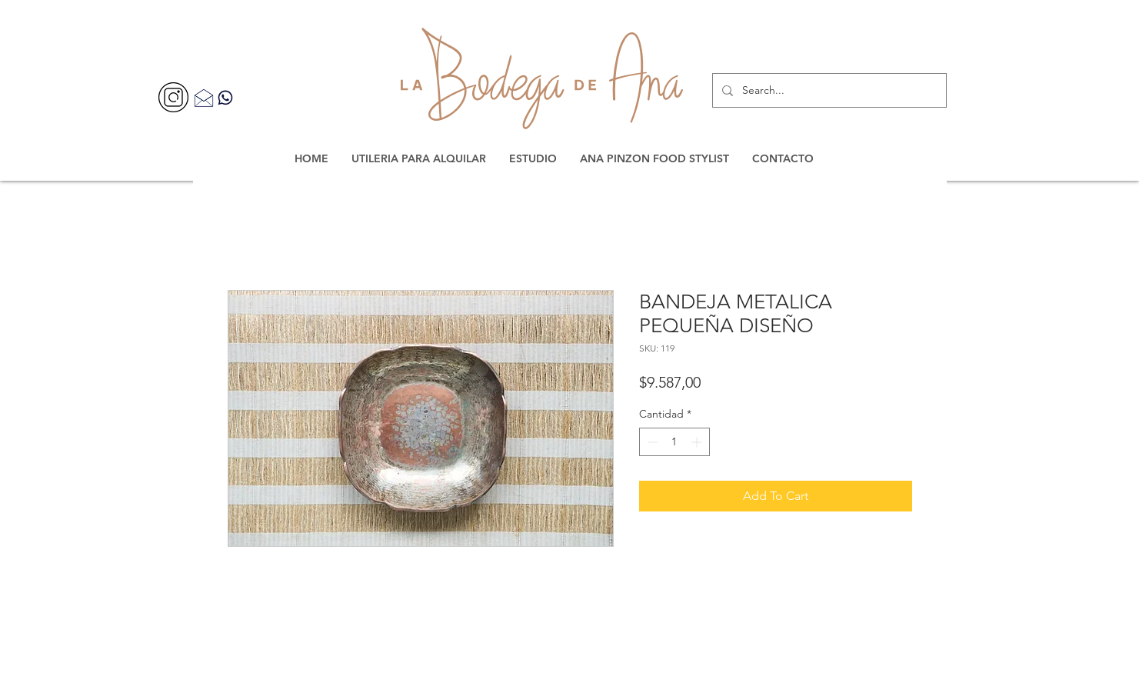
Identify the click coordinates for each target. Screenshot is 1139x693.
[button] (419, 158)
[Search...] (828, 90)
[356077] (173, 97)
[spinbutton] (674, 441)
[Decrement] (651, 441)
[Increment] (698, 441)
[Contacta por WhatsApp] (225, 97)
